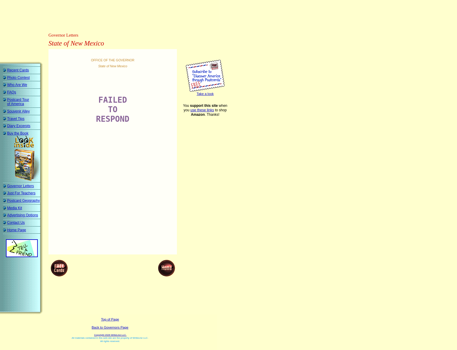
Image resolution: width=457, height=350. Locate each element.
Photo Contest (18, 78)
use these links (202, 110)
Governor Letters (20, 186)
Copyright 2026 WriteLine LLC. (110, 335)
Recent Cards (18, 70)
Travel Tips (15, 119)
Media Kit (14, 208)
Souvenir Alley (18, 111)
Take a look (205, 94)
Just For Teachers (21, 193)
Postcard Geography (23, 201)
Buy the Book (17, 133)
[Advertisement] (111, 16)
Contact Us (16, 223)
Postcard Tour (18, 102)
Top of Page (110, 319)
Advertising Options (22, 215)
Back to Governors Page (110, 327)
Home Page (16, 230)
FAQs (11, 92)
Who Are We (17, 85)
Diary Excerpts (18, 126)
